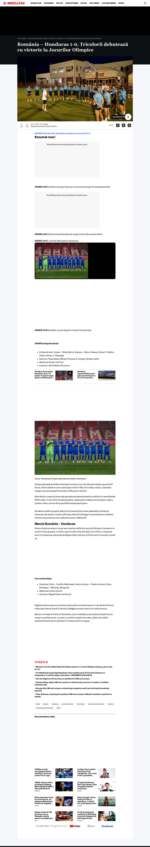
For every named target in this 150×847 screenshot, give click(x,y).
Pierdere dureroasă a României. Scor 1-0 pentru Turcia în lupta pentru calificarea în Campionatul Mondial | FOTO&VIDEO (44, 375)
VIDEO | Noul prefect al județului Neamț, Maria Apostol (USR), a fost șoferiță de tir (44, 785)
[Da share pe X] (123, 125)
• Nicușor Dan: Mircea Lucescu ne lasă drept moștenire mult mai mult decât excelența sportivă (72, 689)
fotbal (38, 704)
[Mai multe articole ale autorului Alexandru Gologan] (21, 125)
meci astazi (81, 704)
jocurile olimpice (67, 704)
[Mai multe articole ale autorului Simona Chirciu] (27, 125)
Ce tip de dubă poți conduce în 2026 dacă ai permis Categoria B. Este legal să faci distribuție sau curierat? (87, 815)
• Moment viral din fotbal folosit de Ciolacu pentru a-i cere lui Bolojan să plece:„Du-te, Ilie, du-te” (73, 668)
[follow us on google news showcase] (59, 826)
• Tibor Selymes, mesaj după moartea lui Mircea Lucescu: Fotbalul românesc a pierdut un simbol (73, 695)
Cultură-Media (109, 3)
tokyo (58, 708)
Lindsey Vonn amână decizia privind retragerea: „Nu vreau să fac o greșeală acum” (87, 772)
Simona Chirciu (51, 126)
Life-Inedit (94, 3)
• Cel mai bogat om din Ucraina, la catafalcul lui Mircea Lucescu (62, 679)
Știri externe (71, 3)
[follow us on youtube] (75, 826)
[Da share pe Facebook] (118, 125)
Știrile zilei (36, 3)
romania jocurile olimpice (44, 708)
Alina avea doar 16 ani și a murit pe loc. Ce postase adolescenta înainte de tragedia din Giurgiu (44, 800)
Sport (121, 3)
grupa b (45, 704)
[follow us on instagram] (91, 826)
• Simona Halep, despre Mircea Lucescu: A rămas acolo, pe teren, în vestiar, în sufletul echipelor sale (72, 683)
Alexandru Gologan (38, 126)
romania (111, 704)
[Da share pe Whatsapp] (129, 125)
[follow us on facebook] (107, 826)
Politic (59, 3)
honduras (55, 704)
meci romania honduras (96, 704)
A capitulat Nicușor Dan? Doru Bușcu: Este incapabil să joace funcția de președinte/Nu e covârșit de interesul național (87, 785)
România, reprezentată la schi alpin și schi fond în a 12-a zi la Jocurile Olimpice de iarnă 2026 (86, 375)
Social (83, 3)
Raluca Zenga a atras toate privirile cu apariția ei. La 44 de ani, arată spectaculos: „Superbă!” (87, 800)
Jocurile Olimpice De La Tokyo (38, 38)
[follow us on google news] (43, 826)
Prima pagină (21, 38)
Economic (49, 3)
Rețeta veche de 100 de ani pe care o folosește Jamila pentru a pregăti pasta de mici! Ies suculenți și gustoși (44, 815)
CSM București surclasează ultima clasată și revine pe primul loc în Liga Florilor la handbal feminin (43, 772)
